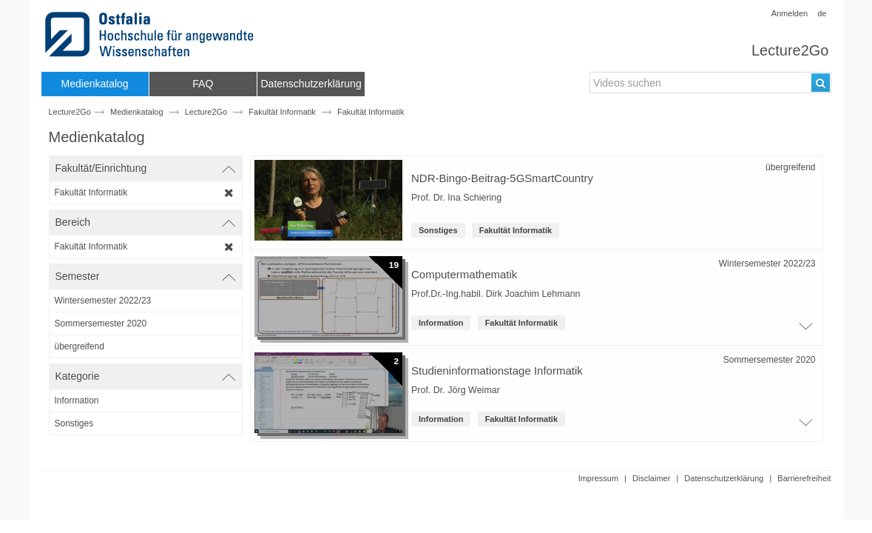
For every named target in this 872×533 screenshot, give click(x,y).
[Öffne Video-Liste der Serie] (805, 330)
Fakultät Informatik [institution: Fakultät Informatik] (521, 322)
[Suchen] (820, 82)
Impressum (598, 478)
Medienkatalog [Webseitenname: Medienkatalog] (136, 111)
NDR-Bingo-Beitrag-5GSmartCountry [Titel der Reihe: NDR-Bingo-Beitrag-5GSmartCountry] (502, 178)
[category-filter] (146, 400)
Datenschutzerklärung (723, 478)
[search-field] (710, 82)
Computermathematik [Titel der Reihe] (464, 274)
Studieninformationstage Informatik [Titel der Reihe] (497, 370)
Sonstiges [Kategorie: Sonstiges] (438, 230)
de (821, 13)
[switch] (146, 168)
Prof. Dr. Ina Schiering (456, 197)
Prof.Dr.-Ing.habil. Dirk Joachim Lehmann (496, 294)
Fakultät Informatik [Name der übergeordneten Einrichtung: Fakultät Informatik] (282, 111)
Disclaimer (651, 478)
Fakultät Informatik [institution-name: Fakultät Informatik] (515, 230)
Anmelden (789, 13)
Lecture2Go (790, 50)
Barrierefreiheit (804, 478)
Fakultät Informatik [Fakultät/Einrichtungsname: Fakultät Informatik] (370, 111)
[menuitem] (95, 84)
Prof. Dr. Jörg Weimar (455, 390)
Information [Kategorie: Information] (441, 322)
